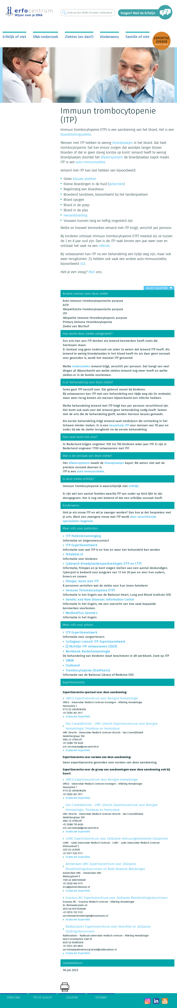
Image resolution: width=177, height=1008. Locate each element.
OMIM (70, 660)
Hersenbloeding (75, 215)
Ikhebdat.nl (74, 554)
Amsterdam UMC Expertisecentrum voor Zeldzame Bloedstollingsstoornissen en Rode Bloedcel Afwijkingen (105, 866)
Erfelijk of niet (14, 37)
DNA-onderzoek (45, 37)
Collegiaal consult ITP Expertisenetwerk (95, 641)
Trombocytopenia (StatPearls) (88, 670)
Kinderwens (109, 37)
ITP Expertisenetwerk (81, 545)
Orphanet (73, 665)
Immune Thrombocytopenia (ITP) (90, 590)
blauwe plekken (84, 179)
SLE (82, 264)
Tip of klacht (42, 997)
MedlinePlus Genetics (81, 613)
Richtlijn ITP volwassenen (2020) (93, 646)
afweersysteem (112, 157)
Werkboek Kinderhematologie (88, 651)
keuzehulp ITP (119, 425)
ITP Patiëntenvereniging (83, 536)
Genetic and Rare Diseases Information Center (100, 599)
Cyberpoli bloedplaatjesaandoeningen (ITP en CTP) (104, 564)
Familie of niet (138, 37)
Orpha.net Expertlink (78, 716)
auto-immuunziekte (90, 162)
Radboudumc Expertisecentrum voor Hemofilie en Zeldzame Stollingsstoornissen (108, 929)
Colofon (72, 997)
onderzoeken (81, 366)
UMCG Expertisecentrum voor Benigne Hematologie (102, 698)
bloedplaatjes (122, 143)
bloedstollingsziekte (75, 134)
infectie (104, 246)
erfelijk (133, 486)
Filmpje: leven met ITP (82, 581)
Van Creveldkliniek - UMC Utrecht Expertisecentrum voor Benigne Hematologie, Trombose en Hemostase (112, 726)
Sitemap (101, 997)
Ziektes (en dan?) (79, 37)
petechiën (116, 184)
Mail (91, 272)
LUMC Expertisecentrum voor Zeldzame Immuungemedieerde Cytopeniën (117, 838)
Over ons (13, 997)
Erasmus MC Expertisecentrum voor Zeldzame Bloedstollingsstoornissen (117, 898)
